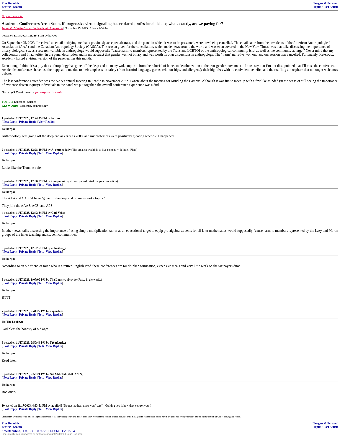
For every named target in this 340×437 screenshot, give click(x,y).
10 (3, 405)
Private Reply (27, 121)
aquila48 (56, 405)
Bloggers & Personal (325, 3)
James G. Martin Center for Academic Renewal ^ (32, 28)
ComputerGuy (60, 181)
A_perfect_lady (61, 149)
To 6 (41, 346)
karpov (55, 118)
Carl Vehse (58, 212)
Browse (6, 6)
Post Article (331, 6)
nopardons (56, 311)
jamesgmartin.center (49, 92)
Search (17, 6)
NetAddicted (58, 374)
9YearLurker (58, 342)
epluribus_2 (58, 248)
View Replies (46, 121)
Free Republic (11, 3)
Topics (317, 6)
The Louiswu (58, 279)
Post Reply (10, 121)
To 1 (41, 153)
